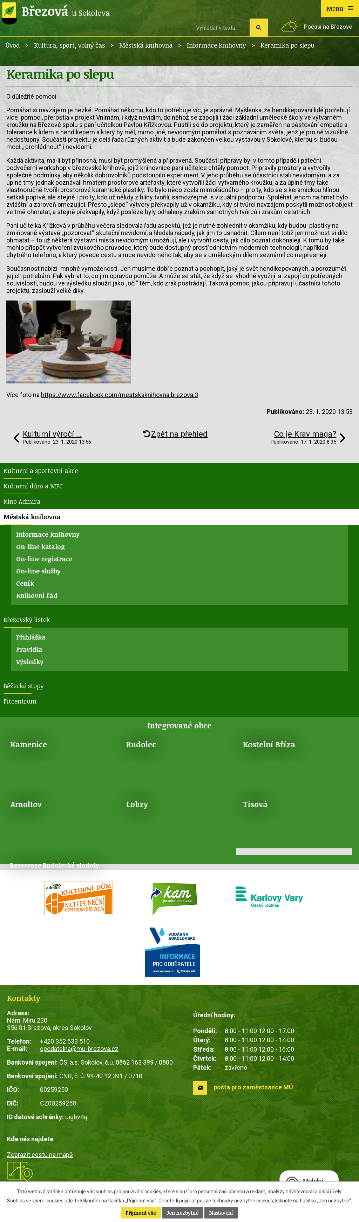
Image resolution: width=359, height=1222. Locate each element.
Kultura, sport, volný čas (69, 45)
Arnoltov (26, 804)
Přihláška (31, 637)
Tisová (255, 804)
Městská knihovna (145, 45)
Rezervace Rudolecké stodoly (54, 865)
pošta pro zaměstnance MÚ (253, 1087)
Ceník (25, 583)
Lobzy (137, 804)
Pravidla (29, 649)
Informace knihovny (216, 45)
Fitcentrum (20, 701)
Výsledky (29, 661)
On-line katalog (40, 546)
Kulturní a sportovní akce (41, 470)
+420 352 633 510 (65, 1041)
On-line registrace (44, 559)
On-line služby (38, 571)
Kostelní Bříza (269, 744)
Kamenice (29, 744)
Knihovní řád (36, 595)
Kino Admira (22, 501)
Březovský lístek (27, 619)
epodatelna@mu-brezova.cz (79, 1048)
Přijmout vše (141, 1212)
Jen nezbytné (182, 1212)
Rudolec (141, 744)
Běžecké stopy (24, 685)
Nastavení (221, 1212)
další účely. (330, 1191)
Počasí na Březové (328, 26)
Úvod (13, 45)
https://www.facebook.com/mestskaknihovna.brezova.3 (119, 394)
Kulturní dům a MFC (33, 486)
